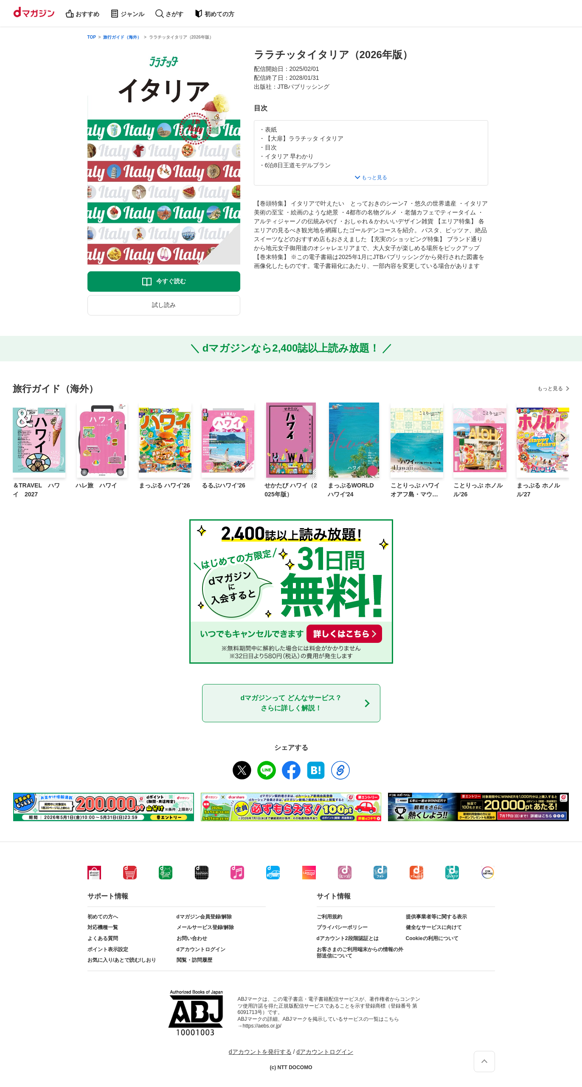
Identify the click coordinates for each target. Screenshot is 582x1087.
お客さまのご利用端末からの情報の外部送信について (360, 952)
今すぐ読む (171, 281)
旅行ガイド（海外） (122, 37)
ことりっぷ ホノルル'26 (478, 490)
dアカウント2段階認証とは (348, 938)
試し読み (164, 304)
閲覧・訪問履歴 (194, 960)
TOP (91, 37)
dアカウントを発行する (260, 1051)
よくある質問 (102, 938)
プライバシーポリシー (342, 927)
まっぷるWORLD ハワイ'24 (351, 490)
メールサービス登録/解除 (205, 927)
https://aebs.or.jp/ (262, 1026)
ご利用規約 (329, 917)
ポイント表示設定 (107, 949)
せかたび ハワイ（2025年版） (290, 490)
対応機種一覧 (102, 927)
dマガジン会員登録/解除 (204, 917)
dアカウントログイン (201, 949)
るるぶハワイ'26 (223, 485)
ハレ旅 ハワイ (96, 485)
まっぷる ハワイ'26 (164, 485)
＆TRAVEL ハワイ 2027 (36, 490)
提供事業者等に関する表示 (436, 917)
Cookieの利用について (432, 938)
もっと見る (550, 388)
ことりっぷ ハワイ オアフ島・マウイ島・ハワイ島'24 (415, 490)
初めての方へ (102, 917)
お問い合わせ (192, 938)
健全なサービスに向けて (434, 927)
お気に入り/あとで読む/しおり (122, 960)
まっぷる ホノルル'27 (538, 490)
